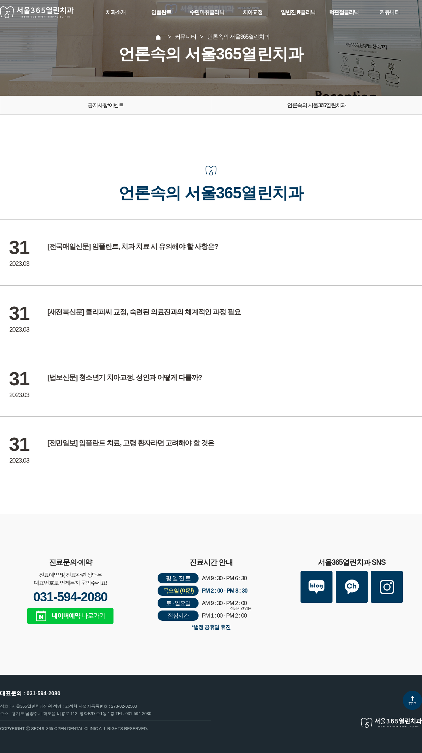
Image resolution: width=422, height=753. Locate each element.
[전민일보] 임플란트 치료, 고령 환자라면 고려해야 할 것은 (130, 443)
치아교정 (252, 12)
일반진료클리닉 (298, 12)
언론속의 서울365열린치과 (316, 105)
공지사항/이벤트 (105, 105)
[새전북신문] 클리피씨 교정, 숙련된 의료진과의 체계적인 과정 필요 (143, 312)
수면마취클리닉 (207, 12)
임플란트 (161, 12)
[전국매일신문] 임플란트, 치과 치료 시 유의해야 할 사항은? (132, 246)
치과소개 (115, 12)
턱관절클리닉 (344, 12)
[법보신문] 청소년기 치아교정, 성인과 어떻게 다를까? (124, 377)
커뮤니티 (389, 12)
